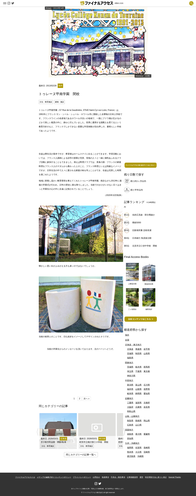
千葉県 (138, 371)
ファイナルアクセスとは (25, 477)
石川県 (147, 385)
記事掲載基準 (132, 477)
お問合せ (96, 477)
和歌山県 (131, 411)
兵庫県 (138, 407)
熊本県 (130, 452)
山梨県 (138, 389)
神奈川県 (131, 376)
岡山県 (147, 421)
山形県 (147, 353)
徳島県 (130, 434)
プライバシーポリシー (82, 477)
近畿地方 (129, 398)
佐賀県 (138, 448)
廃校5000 (136, 222)
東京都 (147, 371)
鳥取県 (130, 421)
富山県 (138, 385)
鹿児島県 (131, 456)
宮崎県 (147, 452)
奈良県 (147, 407)
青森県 (138, 349)
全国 (127, 340)
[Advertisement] (81, 142)
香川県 (138, 434)
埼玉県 (130, 371)
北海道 (130, 349)
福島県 (130, 358)
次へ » (86, 398)
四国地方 (129, 430)
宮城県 (130, 353)
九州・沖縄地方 (132, 443)
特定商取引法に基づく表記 (156, 477)
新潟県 (130, 385)
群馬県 (147, 367)
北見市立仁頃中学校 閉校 (144, 246)
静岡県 (138, 393)
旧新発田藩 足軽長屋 (141, 230)
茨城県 (130, 367)
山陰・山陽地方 (132, 416)
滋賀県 (138, 403)
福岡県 (130, 448)
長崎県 (147, 448)
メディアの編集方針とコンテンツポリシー (54, 477)
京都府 (147, 403)
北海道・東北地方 (133, 345)
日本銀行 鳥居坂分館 (141, 238)
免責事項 (105, 477)
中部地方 (129, 380)
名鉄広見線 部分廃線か (143, 215)
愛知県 (147, 393)
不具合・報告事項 (118, 477)
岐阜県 (130, 393)
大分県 (138, 452)
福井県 (130, 389)
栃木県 (138, 367)
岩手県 (147, 349)
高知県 (130, 438)
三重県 (130, 403)
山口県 (138, 425)
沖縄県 (140, 456)
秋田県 (138, 353)
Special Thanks (174, 477)
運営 (141, 477)
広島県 (130, 425)
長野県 (147, 389)
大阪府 (130, 407)
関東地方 (129, 363)
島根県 (138, 421)
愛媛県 (147, 434)
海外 (127, 335)
